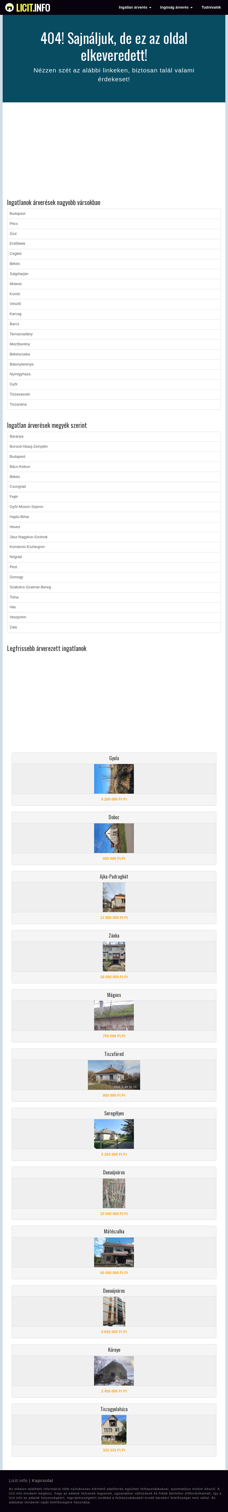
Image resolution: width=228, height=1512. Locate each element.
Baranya (17, 436)
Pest (13, 567)
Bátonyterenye (22, 364)
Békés (15, 264)
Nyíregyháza (20, 374)
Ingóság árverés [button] (176, 7)
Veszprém (18, 617)
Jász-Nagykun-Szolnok (29, 537)
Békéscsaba (20, 354)
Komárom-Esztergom (27, 547)
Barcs (14, 324)
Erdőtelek (18, 244)
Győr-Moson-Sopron (26, 507)
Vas (13, 607)
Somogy (16, 577)
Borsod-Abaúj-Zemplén (29, 446)
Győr (14, 384)
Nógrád (16, 557)
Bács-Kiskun (20, 467)
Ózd (13, 234)
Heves (15, 527)
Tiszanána (18, 404)
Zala (13, 627)
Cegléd (16, 254)
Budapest (18, 214)
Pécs (14, 224)
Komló (15, 294)
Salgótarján (19, 274)
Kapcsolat (42, 1480)
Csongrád (18, 487)
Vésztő (15, 304)
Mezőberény (20, 344)
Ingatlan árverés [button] (135, 7)
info (33, 7)
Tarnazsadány (21, 334)
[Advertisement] (114, 151)
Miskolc (16, 284)
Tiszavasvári (20, 394)
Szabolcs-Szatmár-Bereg (30, 587)
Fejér (14, 497)
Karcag (16, 314)
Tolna (14, 597)
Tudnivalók (211, 7)
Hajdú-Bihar (19, 517)
